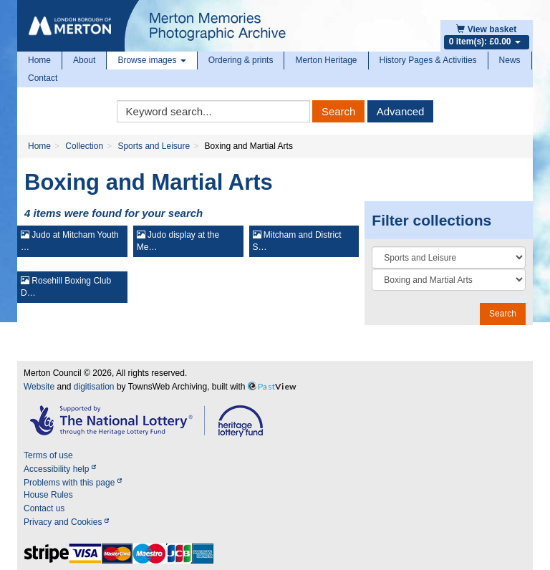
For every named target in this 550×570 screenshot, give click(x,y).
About (84, 60)
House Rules (48, 495)
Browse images (151, 60)
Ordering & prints (241, 60)
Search (339, 111)
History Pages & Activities (428, 60)
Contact (42, 78)
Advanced (401, 111)
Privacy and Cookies (66, 522)
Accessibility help (60, 469)
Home (39, 60)
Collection (84, 146)
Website (39, 387)
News (510, 60)
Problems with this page (73, 483)
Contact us (44, 508)
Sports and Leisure (153, 146)
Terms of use (48, 455)
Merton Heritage (326, 60)
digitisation (94, 387)
